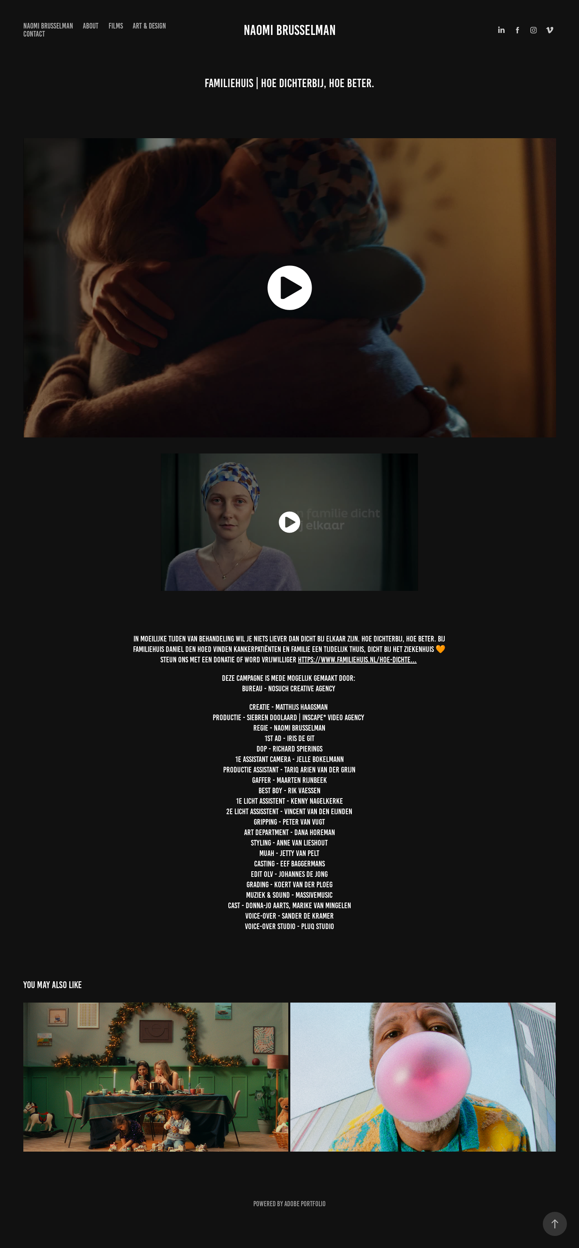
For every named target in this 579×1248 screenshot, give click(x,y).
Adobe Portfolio (305, 1204)
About (91, 26)
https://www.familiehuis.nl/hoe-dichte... (357, 659)
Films (116, 26)
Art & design (149, 26)
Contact (34, 34)
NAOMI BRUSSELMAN (48, 26)
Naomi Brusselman (290, 30)
